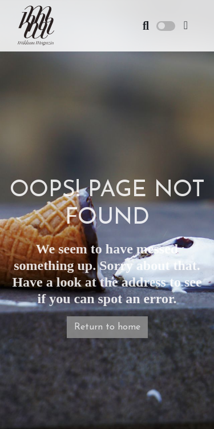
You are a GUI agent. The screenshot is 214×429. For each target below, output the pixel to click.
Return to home (107, 327)
